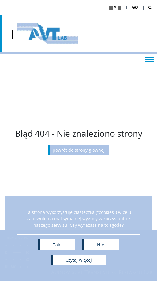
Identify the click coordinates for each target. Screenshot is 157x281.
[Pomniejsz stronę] (119, 8)
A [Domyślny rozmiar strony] (115, 7)
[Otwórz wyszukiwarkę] (148, 8)
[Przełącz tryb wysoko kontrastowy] (135, 7)
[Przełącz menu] (149, 59)
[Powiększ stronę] (111, 8)
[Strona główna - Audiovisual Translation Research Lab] (47, 33)
